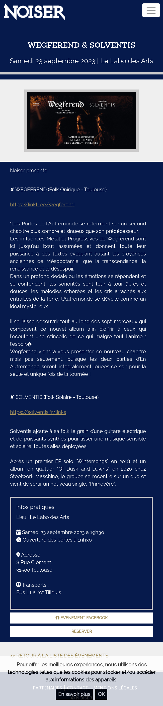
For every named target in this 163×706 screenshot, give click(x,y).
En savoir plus (74, 694)
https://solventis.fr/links (38, 412)
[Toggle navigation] (151, 10)
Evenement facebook (81, 617)
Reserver (81, 631)
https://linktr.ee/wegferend (42, 205)
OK (101, 694)
